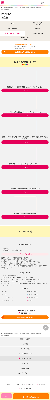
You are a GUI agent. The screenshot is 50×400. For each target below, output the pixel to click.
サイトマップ (7, 384)
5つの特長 (25, 344)
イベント (25, 363)
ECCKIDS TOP (25, 339)
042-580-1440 (26, 313)
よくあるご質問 (19, 384)
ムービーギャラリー (25, 373)
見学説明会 (29, 384)
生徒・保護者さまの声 (25, 353)
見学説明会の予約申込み (17, 317)
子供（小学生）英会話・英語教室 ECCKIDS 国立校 (30, 7)
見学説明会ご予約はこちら (31, 397)
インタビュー (25, 90)
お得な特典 (25, 368)
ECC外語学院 (41, 384)
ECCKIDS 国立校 (25, 244)
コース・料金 (25, 349)
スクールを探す (41, 3)
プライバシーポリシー (25, 388)
